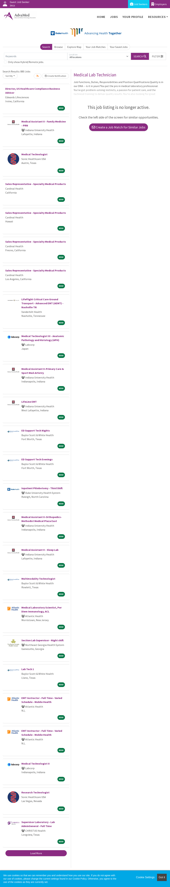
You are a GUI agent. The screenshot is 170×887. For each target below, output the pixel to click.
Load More (36, 853)
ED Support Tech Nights (35, 430)
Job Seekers (138, 4)
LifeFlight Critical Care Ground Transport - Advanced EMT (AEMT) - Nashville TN (42, 303)
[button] (157, 56)
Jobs (114, 17)
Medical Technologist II (35, 763)
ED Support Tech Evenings (37, 459)
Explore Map (74, 47)
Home (101, 17)
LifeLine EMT (29, 401)
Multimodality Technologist (38, 578)
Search (46, 47)
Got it (162, 877)
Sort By (9, 75)
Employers (159, 4)
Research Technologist (35, 792)
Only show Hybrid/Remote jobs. (26, 62)
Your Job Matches (96, 47)
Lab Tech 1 (27, 669)
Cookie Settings (145, 877)
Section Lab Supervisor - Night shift (42, 640)
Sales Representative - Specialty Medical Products (35, 184)
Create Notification (55, 75)
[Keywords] (35, 56)
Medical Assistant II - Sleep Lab (39, 549)
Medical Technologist (34, 154)
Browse (58, 47)
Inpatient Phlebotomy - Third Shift (42, 488)
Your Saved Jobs (119, 47)
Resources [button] (157, 17)
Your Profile (133, 17)
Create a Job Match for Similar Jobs (118, 127)
